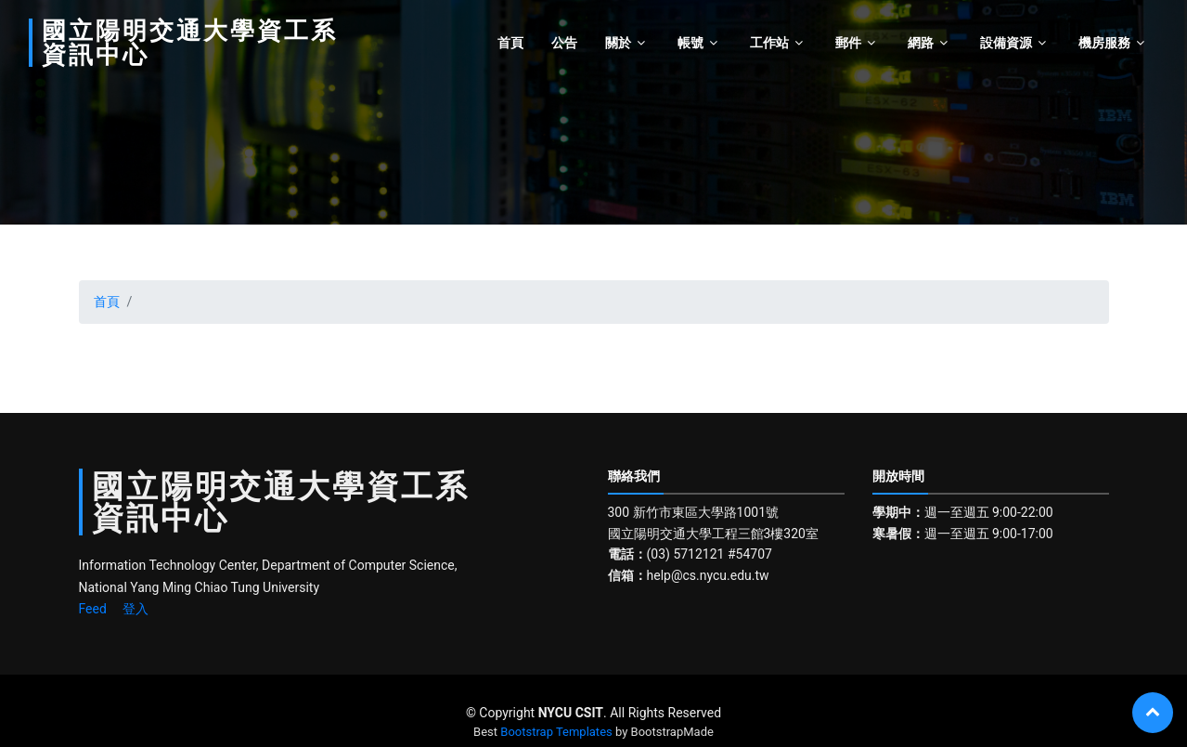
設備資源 (1006, 42)
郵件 (848, 42)
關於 (618, 42)
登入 (135, 608)
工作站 (769, 42)
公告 (564, 42)
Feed (93, 608)
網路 (921, 42)
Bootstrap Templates (556, 732)
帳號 (690, 42)
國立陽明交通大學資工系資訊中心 (190, 43)
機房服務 (1104, 42)
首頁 (510, 42)
